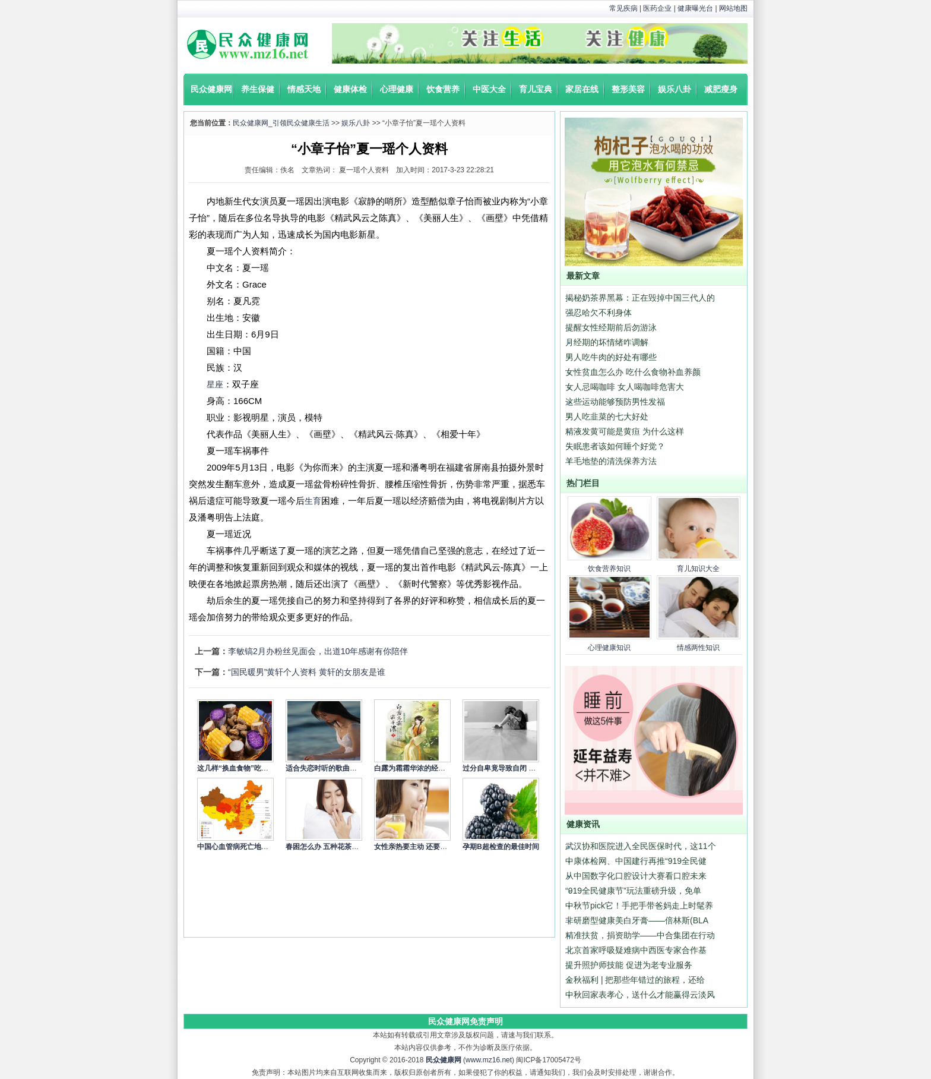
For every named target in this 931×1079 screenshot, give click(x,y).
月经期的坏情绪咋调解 (606, 342)
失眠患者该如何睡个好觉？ (615, 446)
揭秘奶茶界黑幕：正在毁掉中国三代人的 (640, 297)
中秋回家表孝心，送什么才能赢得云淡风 (640, 994)
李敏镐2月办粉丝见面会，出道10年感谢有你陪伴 (318, 651)
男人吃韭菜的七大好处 (606, 416)
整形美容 (628, 89)
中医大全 (489, 89)
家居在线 (581, 89)
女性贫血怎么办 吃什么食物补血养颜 (633, 372)
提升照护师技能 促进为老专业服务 (628, 965)
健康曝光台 (695, 8)
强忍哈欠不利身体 (598, 312)
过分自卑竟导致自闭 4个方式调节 (515, 768)
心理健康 (396, 89)
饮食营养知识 (609, 568)
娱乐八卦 (674, 89)
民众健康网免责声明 (465, 1021)
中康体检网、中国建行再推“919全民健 (636, 861)
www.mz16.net (489, 1060)
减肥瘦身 (720, 89)
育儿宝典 (535, 89)
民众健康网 (211, 89)
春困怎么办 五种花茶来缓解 (329, 847)
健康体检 (350, 89)
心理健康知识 (609, 647)
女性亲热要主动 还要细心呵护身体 (428, 847)
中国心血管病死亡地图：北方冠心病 (254, 847)
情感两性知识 (698, 647)
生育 (313, 501)
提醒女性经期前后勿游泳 (611, 327)
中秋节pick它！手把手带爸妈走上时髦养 (639, 905)
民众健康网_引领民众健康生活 (281, 123)
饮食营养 (443, 89)
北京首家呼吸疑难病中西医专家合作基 (636, 950)
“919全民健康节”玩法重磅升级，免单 (633, 890)
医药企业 (657, 8)
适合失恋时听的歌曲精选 (325, 768)
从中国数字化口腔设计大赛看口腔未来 (636, 876)
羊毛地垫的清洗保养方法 (611, 461)
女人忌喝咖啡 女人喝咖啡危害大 (624, 387)
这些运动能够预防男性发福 (615, 401)
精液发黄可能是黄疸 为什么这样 (624, 431)
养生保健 (257, 89)
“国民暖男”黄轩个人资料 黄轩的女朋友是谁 (306, 672)
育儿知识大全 (698, 568)
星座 (215, 384)
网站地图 (733, 8)
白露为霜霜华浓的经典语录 (417, 768)
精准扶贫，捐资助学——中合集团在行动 (640, 935)
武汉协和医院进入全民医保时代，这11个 (640, 846)
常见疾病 (623, 8)
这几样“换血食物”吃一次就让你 (247, 768)
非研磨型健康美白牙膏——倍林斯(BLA (636, 920)
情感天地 (304, 89)
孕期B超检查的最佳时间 (501, 847)
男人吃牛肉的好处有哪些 (611, 357)
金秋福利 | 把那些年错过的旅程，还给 (635, 980)
